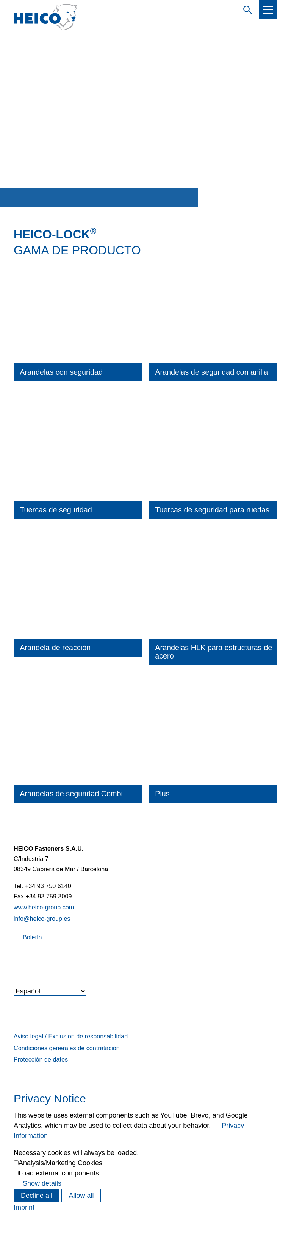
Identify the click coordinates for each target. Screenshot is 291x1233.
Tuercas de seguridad (56, 510)
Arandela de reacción (55, 647)
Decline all (36, 1195)
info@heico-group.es (42, 918)
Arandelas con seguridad (61, 372)
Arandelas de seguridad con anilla (211, 372)
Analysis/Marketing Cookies (60, 1163)
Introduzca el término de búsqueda (246, 9)
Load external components (59, 1173)
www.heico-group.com (44, 907)
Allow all (81, 1195)
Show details (42, 1183)
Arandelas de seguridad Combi (71, 793)
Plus (162, 793)
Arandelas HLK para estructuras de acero (213, 651)
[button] (268, 10)
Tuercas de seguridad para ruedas (212, 510)
